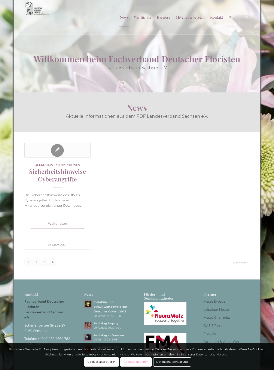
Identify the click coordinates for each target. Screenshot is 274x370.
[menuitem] (124, 17)
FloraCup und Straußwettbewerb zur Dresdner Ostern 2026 (110, 306)
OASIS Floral (213, 326)
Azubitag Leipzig (106, 323)
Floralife (209, 333)
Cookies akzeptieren (102, 361)
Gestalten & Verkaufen (221, 342)
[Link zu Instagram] (246, 17)
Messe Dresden (215, 301)
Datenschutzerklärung (172, 361)
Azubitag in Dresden (109, 335)
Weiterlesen (57, 223)
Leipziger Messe (216, 310)
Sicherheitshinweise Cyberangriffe (57, 175)
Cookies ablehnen (136, 361)
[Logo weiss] (36, 17)
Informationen (67, 165)
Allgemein (44, 165)
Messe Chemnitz (216, 317)
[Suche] (230, 17)
